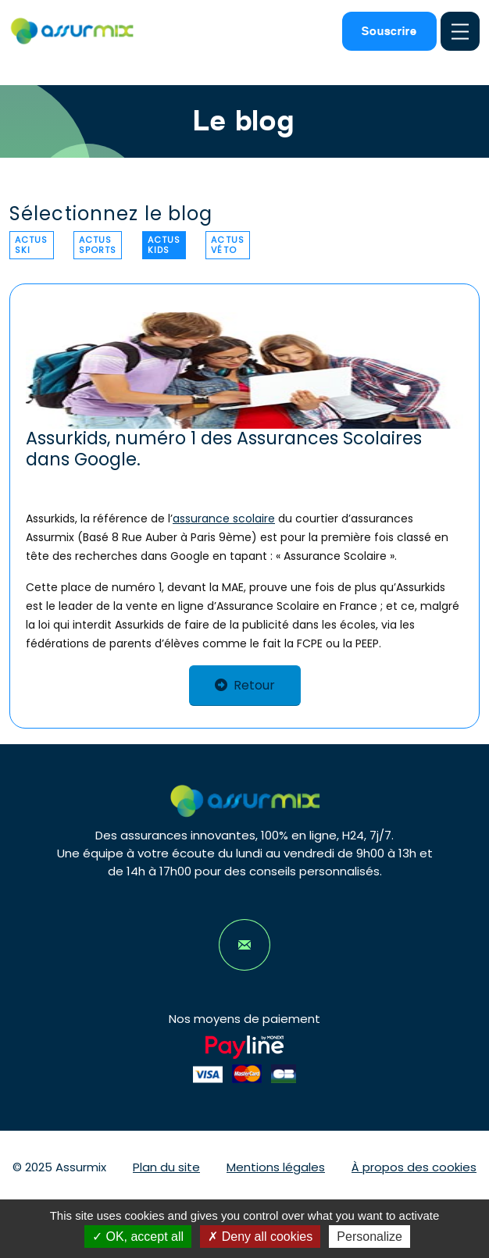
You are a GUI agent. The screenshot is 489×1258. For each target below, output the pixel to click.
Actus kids (164, 244)
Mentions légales (276, 1167)
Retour (245, 685)
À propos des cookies (414, 1167)
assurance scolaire (224, 518)
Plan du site (166, 1167)
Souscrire (389, 30)
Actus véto (227, 244)
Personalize (369, 1236)
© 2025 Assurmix (59, 1167)
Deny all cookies (260, 1236)
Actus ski (31, 244)
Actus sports (98, 244)
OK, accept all (138, 1236)
